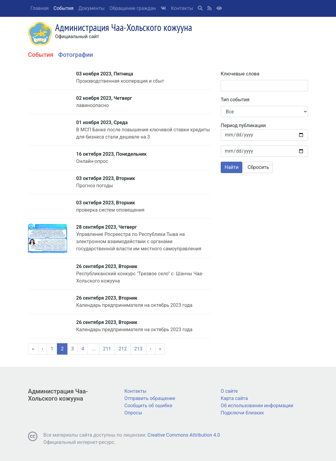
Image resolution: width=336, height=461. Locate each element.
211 (107, 349)
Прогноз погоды (94, 185)
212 (123, 349)
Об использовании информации (257, 405)
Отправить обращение (149, 398)
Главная (39, 8)
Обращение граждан (132, 8)
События (64, 8)
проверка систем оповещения (110, 210)
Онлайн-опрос (92, 161)
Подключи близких (242, 413)
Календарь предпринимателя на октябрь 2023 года (134, 305)
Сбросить (258, 167)
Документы (91, 8)
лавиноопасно (92, 105)
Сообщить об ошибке (148, 405)
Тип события (235, 99)
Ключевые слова (240, 74)
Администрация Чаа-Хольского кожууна (58, 395)
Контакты (182, 8)
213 (138, 349)
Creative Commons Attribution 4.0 (184, 435)
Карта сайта (234, 398)
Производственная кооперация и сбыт (120, 81)
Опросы (133, 413)
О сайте (229, 391)
